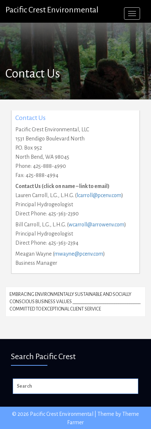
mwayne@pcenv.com (78, 254)
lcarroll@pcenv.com (99, 195)
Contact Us (30, 117)
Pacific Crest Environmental (51, 9)
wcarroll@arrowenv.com (96, 224)
